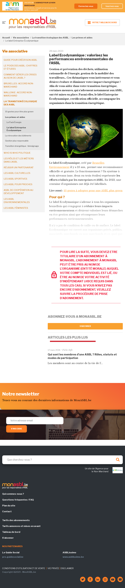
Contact (7, 511)
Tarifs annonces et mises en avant (21, 526)
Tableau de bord (11, 532)
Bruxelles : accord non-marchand (19, 85)
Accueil (6, 37)
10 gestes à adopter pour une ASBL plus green (93, 190)
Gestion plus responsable (16, 141)
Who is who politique (17, 153)
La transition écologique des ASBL (50, 37)
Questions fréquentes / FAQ (18, 499)
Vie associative (21, 37)
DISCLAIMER (67, 568)
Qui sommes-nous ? (13, 494)
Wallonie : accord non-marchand (18, 94)
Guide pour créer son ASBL (20, 60)
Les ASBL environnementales (17, 201)
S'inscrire (16, 429)
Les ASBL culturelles (17, 173)
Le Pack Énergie (14, 122)
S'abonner (85, 326)
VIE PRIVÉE (53, 568)
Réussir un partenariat (18, 167)
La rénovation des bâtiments (18, 135)
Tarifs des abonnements (16, 520)
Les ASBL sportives (15, 178)
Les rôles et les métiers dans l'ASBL (19, 160)
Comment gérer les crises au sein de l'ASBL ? (20, 76)
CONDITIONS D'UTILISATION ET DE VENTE (23, 568)
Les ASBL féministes (16, 208)
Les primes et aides (82, 37)
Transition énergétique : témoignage (22, 146)
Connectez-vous (85, 6)
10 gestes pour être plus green (19, 111)
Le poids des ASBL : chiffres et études (20, 67)
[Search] (62, 459)
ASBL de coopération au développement (18, 192)
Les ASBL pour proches (18, 184)
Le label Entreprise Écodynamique (16, 129)
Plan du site (8, 505)
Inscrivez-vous (112, 6)
